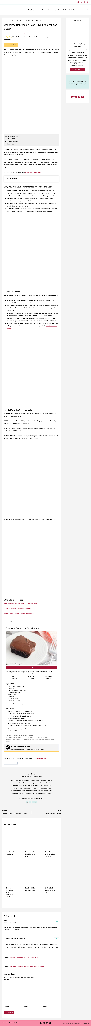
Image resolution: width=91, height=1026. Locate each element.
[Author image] (5, 33)
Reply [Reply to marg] (56, 921)
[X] (81, 2)
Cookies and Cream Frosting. (33, 172)
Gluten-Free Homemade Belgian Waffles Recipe (17, 608)
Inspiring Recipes (30, 10)
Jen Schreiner (12, 33)
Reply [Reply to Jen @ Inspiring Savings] (56, 938)
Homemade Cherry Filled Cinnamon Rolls (31, 854)
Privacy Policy (5, 1022)
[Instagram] (84, 2)
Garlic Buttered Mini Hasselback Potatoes (50, 854)
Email (25, 1006)
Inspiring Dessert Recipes (11, 763)
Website (45, 1006)
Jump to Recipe (11, 45)
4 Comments (42, 33)
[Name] (12, 1007)
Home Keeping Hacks (54, 10)
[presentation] (11, 838)
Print (31, 667)
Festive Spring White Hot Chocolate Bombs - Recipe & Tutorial (27, 966)
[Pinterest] (87, 2)
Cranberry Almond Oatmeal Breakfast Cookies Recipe (19, 613)
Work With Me (23, 2)
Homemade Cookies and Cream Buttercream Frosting (10, 892)
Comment (7, 979)
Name (6, 1006)
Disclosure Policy (41, 758)
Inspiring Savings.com (76, 55)
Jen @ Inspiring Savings (14, 938)
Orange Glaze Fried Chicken (47, 811)
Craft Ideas (42, 10)
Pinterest (41, 749)
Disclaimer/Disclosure (14, 1022)
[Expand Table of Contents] (56, 179)
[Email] (31, 1007)
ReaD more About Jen (77, 69)
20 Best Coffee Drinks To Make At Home (50, 890)
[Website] (50, 1007)
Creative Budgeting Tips (69, 10)
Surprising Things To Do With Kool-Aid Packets (16, 811)
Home (4, 2)
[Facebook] (78, 2)
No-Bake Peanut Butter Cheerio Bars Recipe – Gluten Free (20, 603)
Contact (16, 2)
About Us (9, 2)
